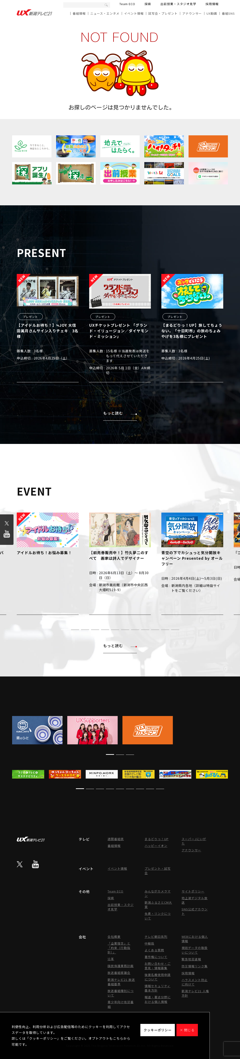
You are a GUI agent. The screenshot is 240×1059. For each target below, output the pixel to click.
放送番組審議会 (119, 972)
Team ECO (127, 4)
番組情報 (79, 13)
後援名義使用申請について (158, 976)
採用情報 (212, 4)
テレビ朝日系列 (156, 936)
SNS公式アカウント (195, 911)
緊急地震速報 (191, 959)
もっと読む (120, 413)
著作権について (156, 957)
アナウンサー (192, 13)
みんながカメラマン (158, 893)
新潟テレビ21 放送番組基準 (121, 981)
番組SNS (228, 13)
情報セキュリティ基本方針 (157, 988)
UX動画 (211, 13)
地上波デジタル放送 (195, 900)
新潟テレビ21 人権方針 (195, 993)
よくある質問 (154, 950)
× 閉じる (187, 1030)
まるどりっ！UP (157, 839)
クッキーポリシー (158, 1030)
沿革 (111, 959)
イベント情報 (134, 13)
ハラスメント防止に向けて (195, 982)
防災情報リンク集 (195, 966)
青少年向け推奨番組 (121, 1004)
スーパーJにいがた (194, 841)
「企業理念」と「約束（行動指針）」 (119, 947)
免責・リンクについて (158, 915)
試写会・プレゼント (163, 13)
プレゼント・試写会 (158, 870)
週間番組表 (116, 839)
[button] (65, 629)
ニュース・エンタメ (104, 13)
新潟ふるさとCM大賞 (158, 904)
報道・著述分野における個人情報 (158, 999)
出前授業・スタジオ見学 (178, 4)
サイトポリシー (193, 891)
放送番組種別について (121, 993)
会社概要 (114, 936)
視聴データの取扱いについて (195, 950)
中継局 (149, 943)
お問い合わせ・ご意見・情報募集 (158, 965)
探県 (148, 4)
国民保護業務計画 (121, 966)
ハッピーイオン (156, 845)
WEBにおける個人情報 (195, 938)
